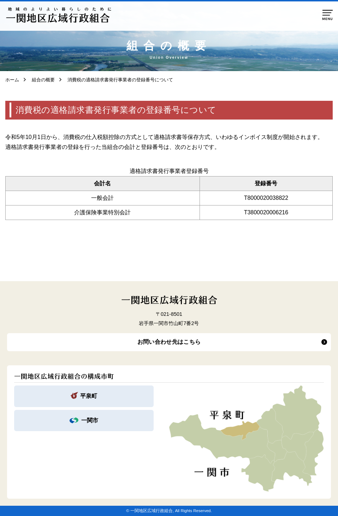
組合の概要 (41, 79)
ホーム (12, 79)
